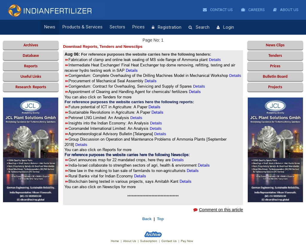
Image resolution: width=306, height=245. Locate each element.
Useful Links (30, 76)
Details (136, 117)
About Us (286, 9)
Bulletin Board (275, 76)
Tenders (275, 55)
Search (199, 27)
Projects (275, 86)
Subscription (148, 241)
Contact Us (218, 9)
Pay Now (187, 241)
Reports (30, 66)
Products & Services (82, 27)
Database (31, 55)
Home (115, 241)
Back (147, 219)
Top (160, 219)
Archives (30, 45)
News (49, 27)
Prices (138, 27)
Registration (166, 27)
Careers (253, 9)
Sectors (117, 27)
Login (225, 27)
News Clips (275, 45)
